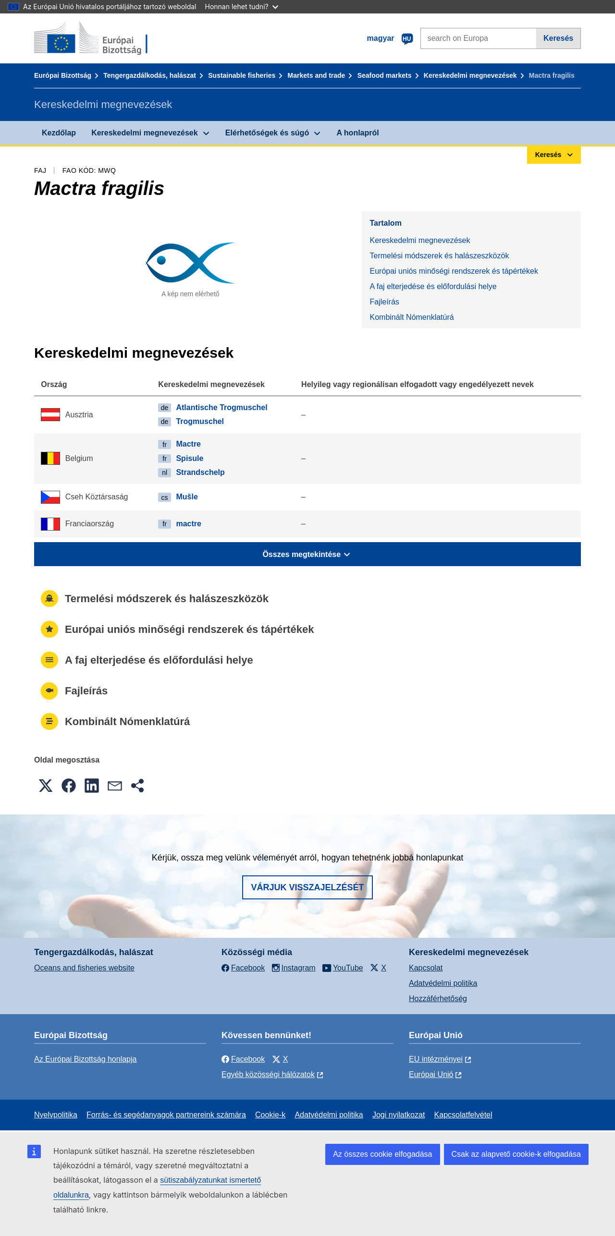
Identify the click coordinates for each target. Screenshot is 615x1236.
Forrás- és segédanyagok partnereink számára (166, 1115)
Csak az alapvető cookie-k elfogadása (516, 1154)
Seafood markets (384, 75)
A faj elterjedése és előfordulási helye (432, 286)
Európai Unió (431, 1074)
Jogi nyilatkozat (398, 1115)
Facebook (243, 1059)
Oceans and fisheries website (84, 968)
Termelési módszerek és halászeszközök (439, 256)
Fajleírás (384, 302)
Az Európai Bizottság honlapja (85, 1059)
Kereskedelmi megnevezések (470, 75)
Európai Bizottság (62, 75)
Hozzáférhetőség (438, 998)
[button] (45, 785)
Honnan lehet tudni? (241, 6)
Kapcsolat (426, 968)
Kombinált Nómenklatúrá (411, 317)
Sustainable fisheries (241, 75)
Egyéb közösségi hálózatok (268, 1074)
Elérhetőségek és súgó (267, 133)
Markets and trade (316, 75)
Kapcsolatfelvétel (463, 1115)
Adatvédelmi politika (443, 983)
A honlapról (357, 133)
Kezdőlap (59, 133)
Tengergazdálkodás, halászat (149, 75)
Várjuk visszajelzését (307, 887)
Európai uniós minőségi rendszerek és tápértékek (453, 271)
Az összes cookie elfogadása (382, 1154)
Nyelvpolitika (55, 1115)
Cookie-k (270, 1115)
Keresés (558, 38)
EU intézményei (436, 1059)
